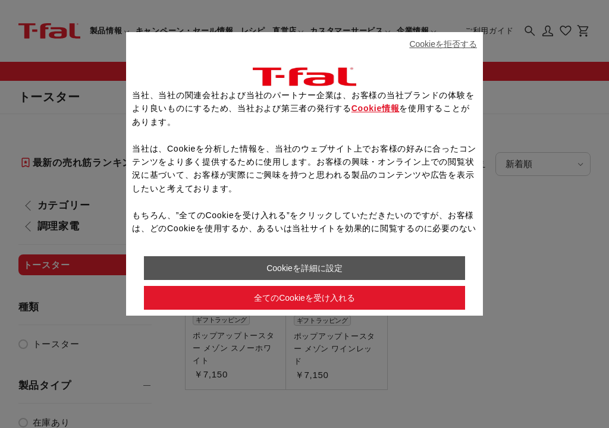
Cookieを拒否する (443, 44)
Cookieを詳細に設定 (304, 268)
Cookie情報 (375, 108)
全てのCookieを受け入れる (304, 298)
